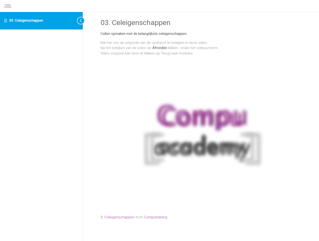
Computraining (155, 217)
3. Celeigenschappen (118, 217)
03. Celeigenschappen (26, 20)
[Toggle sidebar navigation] (77, 20)
